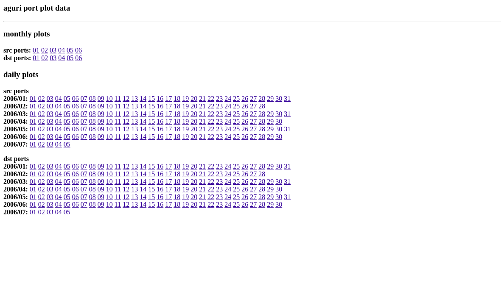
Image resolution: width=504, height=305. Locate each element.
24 (227, 98)
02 (44, 50)
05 (70, 50)
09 (101, 98)
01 (36, 50)
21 (202, 98)
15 (151, 98)
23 (219, 98)
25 (236, 98)
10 (109, 98)
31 (287, 98)
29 (270, 98)
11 (118, 98)
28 (261, 98)
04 (61, 50)
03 (53, 50)
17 (168, 98)
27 (253, 98)
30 (278, 98)
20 (193, 98)
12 (126, 98)
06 (78, 50)
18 (177, 98)
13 (134, 98)
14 (143, 98)
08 (92, 98)
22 (210, 98)
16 (160, 98)
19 (185, 98)
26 (244, 98)
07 (84, 98)
